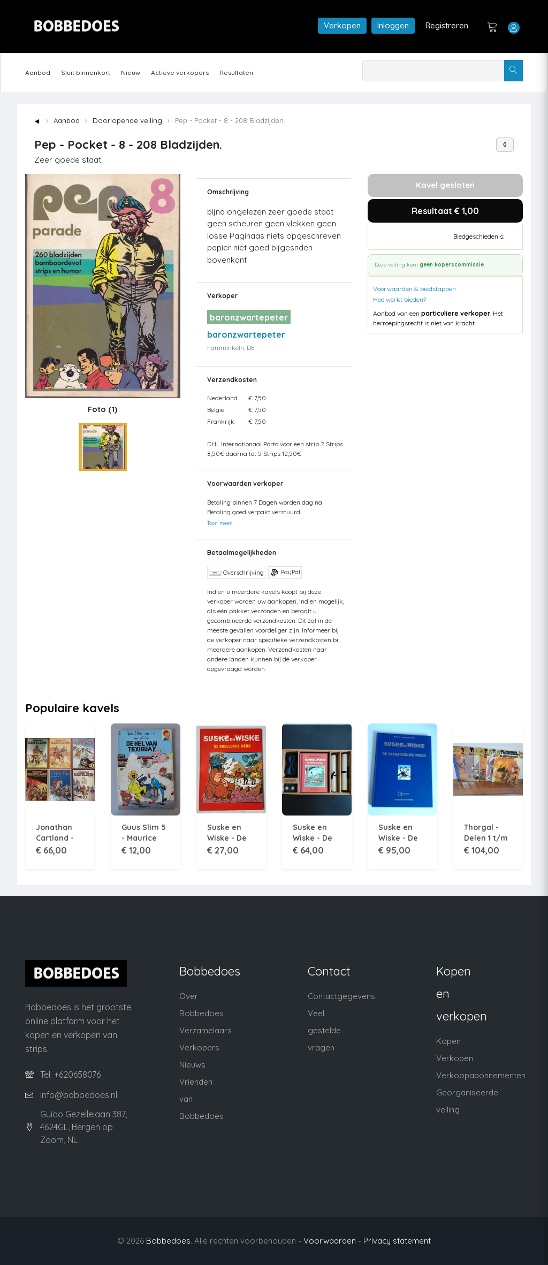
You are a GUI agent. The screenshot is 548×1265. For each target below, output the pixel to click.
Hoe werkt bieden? (399, 299)
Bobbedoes (168, 1241)
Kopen (448, 1041)
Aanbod (37, 72)
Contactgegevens (341, 996)
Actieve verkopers (180, 72)
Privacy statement (397, 1241)
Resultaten (236, 72)
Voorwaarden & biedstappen (414, 289)
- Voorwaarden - (329, 1241)
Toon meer (219, 523)
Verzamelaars (205, 1030)
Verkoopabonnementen (481, 1075)
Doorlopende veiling (127, 120)
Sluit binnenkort (85, 72)
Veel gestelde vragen (324, 1030)
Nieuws (192, 1065)
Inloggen (393, 25)
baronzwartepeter (246, 334)
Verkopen (342, 25)
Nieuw (130, 72)
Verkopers (199, 1047)
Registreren (446, 25)
